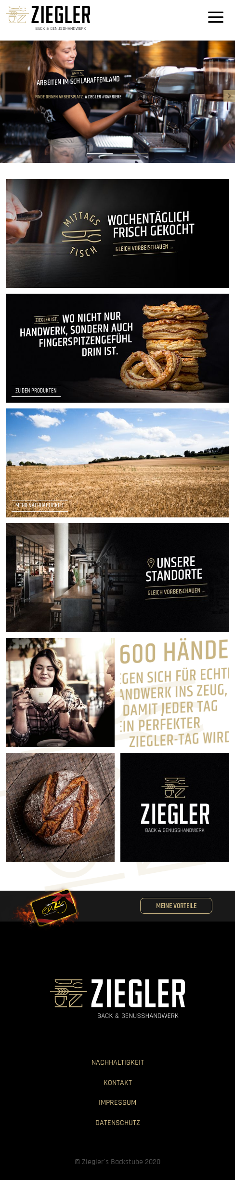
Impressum (117, 1103)
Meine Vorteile (176, 906)
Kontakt (118, 1083)
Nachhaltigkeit (117, 1063)
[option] (117, 102)
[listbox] (117, 102)
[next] (229, 96)
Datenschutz (117, 1123)
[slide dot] (100, 153)
